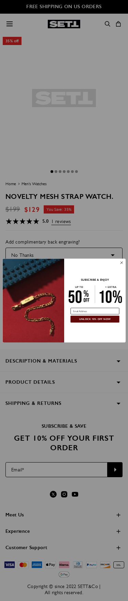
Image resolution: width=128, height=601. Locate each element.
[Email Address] (94, 311)
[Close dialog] (121, 262)
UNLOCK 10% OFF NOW (95, 319)
